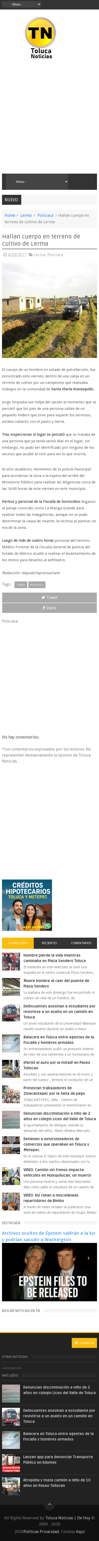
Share (49, 608)
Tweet (50, 597)
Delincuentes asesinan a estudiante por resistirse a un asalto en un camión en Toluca (60, 1011)
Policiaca (45, 215)
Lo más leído (18, 943)
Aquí (80, 1531)
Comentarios (81, 943)
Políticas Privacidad (41, 1531)
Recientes (49, 943)
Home (9, 215)
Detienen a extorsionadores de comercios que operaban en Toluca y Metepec (56, 1144)
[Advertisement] (49, 116)
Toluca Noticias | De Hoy (67, 1518)
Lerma (26, 215)
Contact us (84, 1343)
